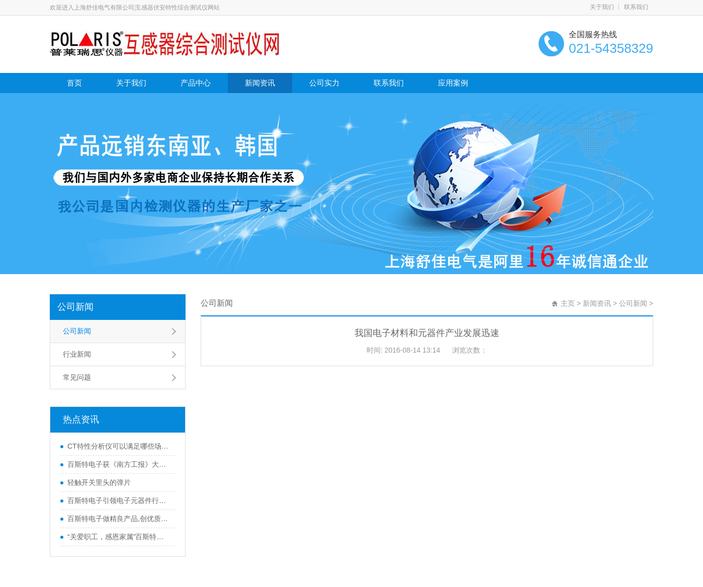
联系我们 (636, 7)
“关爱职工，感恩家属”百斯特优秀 (118, 537)
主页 (568, 303)
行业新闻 (77, 354)
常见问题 (77, 377)
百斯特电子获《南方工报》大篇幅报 (118, 464)
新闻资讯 (260, 82)
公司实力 (324, 82)
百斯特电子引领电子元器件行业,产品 (118, 500)
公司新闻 (75, 307)
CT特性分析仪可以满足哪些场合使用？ (118, 446)
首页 (74, 82)
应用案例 (453, 82)
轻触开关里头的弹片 (99, 482)
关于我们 (602, 7)
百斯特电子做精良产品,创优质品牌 (118, 519)
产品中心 (196, 82)
